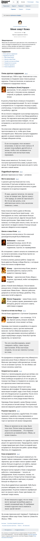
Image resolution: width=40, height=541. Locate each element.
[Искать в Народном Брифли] (14, 2)
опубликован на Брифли (15, 15)
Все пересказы (26, 525)
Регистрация (31, 2)
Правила (20, 6)
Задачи (14, 6)
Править (21, 9)
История (28, 9)
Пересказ (13, 9)
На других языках (19, 529)
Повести (19, 525)
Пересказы (6, 6)
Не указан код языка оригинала (9, 525)
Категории (4, 523)
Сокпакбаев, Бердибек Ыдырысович (20, 26)
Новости (27, 6)
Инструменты (8, 529)
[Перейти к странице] (17, 2)
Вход (37, 2)
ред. (26, 73)
